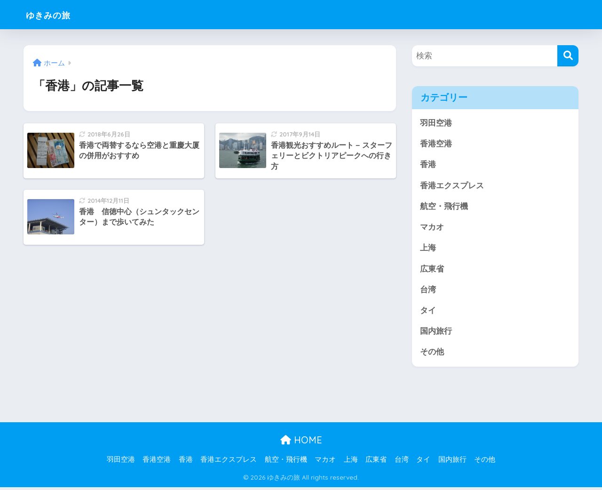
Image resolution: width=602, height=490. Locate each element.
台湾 (428, 291)
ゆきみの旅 (55, 14)
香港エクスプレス (452, 186)
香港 (428, 165)
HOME (301, 443)
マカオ (432, 228)
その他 (432, 354)
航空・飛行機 (444, 207)
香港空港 (436, 144)
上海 (428, 249)
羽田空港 (436, 123)
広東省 (432, 270)
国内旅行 (436, 333)
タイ (428, 312)
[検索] (567, 55)
